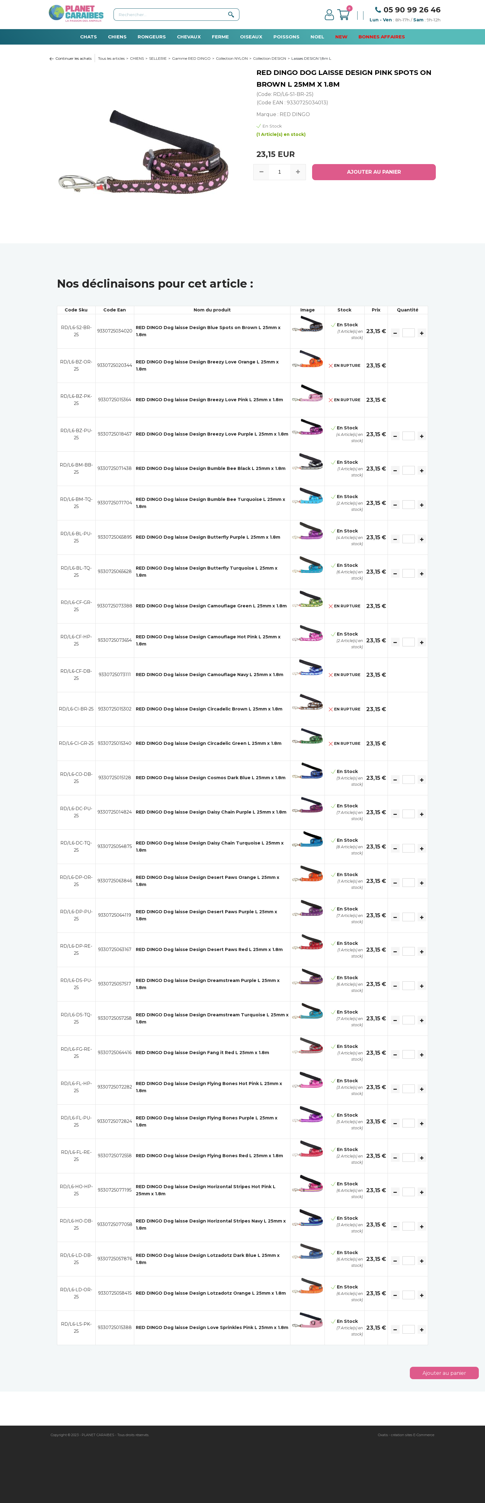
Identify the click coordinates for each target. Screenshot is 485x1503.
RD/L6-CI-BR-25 (76, 709)
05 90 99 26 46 (412, 9)
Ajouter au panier (444, 1373)
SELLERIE (158, 58)
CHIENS (117, 37)
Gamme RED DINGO (191, 58)
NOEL (317, 37)
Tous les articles (111, 58)
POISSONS (286, 37)
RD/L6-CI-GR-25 (76, 743)
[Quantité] (408, 332)
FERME (220, 37)
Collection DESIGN (269, 58)
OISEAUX (251, 37)
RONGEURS (152, 37)
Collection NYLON (232, 58)
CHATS (88, 37)
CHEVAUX (189, 37)
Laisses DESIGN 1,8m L (311, 58)
